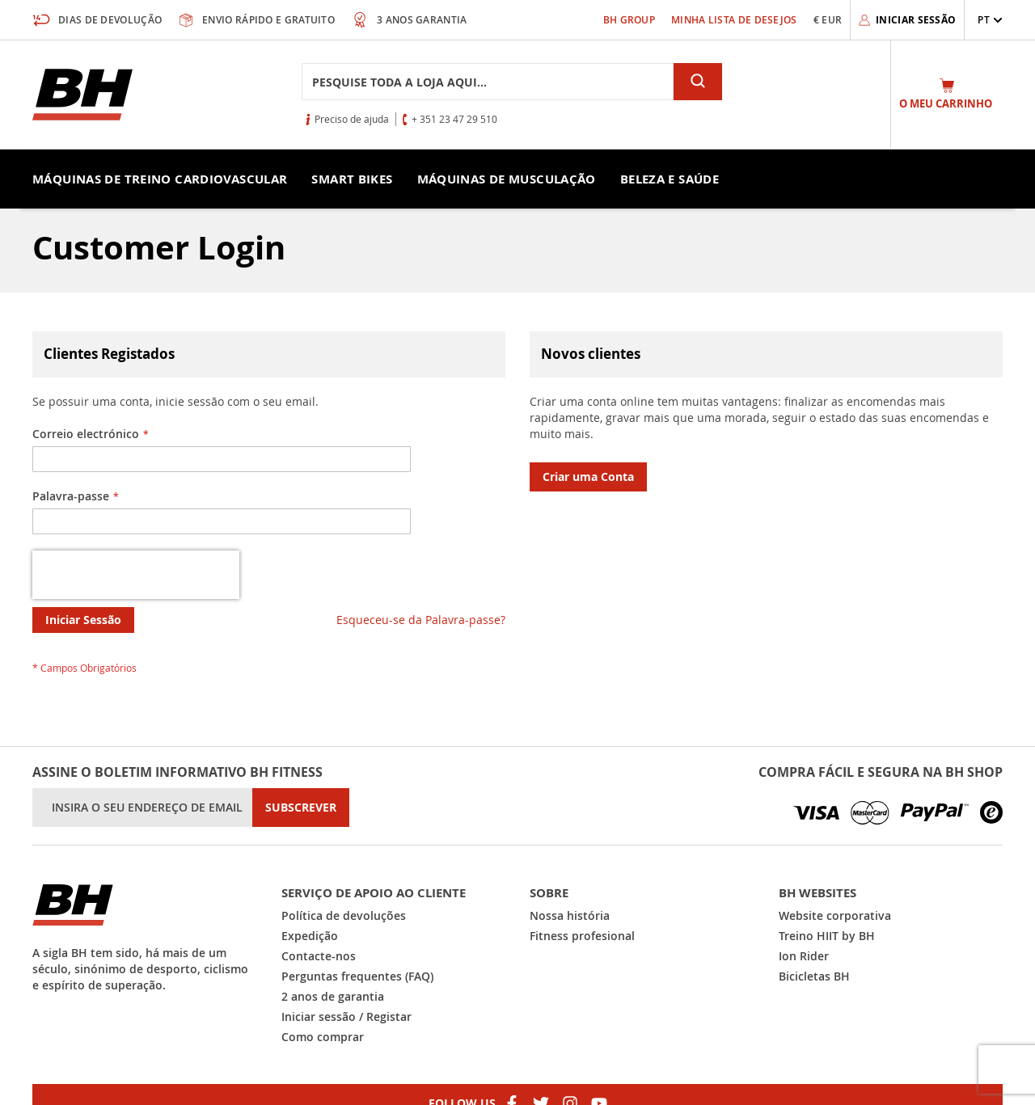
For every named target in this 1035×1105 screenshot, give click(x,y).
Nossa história (570, 915)
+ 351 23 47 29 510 (454, 118)
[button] (990, 20)
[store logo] (82, 94)
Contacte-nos (318, 956)
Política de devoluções (343, 915)
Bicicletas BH (814, 976)
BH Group (629, 20)
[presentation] (135, 574)
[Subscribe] (300, 807)
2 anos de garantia (332, 996)
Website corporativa (835, 915)
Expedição (309, 935)
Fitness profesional (582, 935)
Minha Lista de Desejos (734, 20)
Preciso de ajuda (352, 118)
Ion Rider (804, 956)
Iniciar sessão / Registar (346, 1016)
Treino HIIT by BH (827, 935)
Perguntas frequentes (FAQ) (357, 976)
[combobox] (488, 81)
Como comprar (322, 1036)
